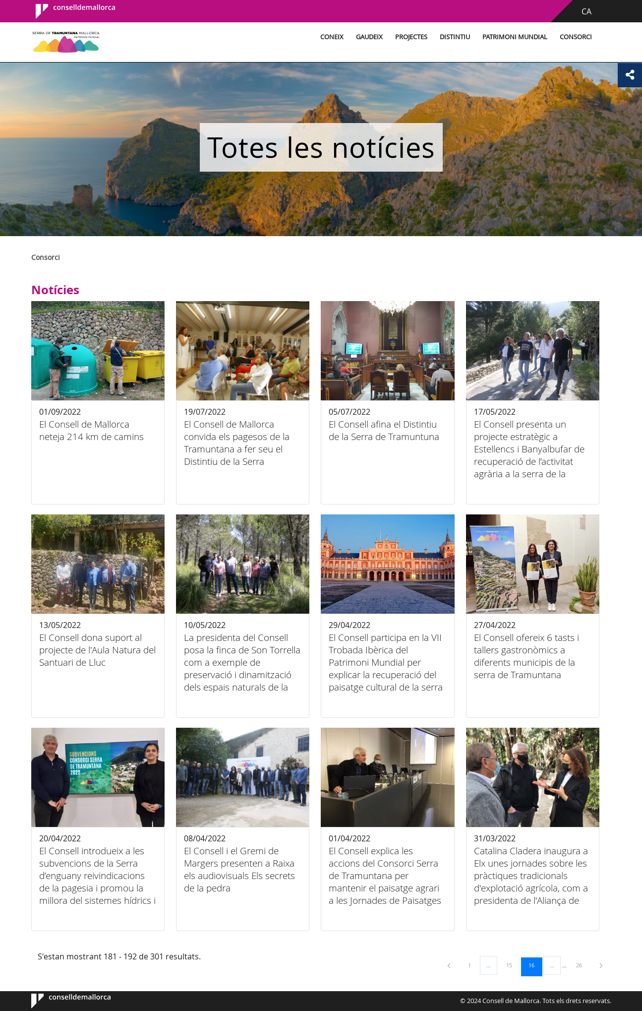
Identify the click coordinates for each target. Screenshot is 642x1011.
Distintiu (437, 37)
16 (535, 965)
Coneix (314, 37)
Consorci (558, 37)
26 (582, 965)
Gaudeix (351, 37)
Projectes (393, 37)
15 (513, 965)
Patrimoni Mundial (497, 37)
